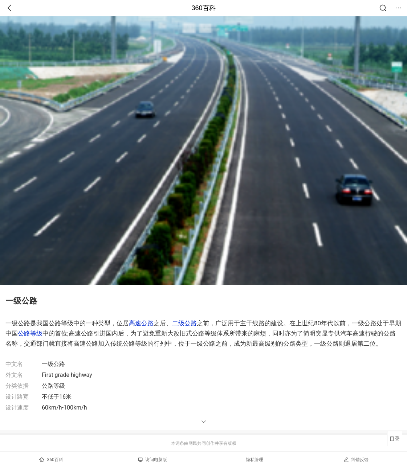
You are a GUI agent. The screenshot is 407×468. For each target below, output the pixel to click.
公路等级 (30, 333)
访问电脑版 (152, 459)
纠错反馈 (356, 459)
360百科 (203, 8)
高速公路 (141, 323)
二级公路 (184, 323)
